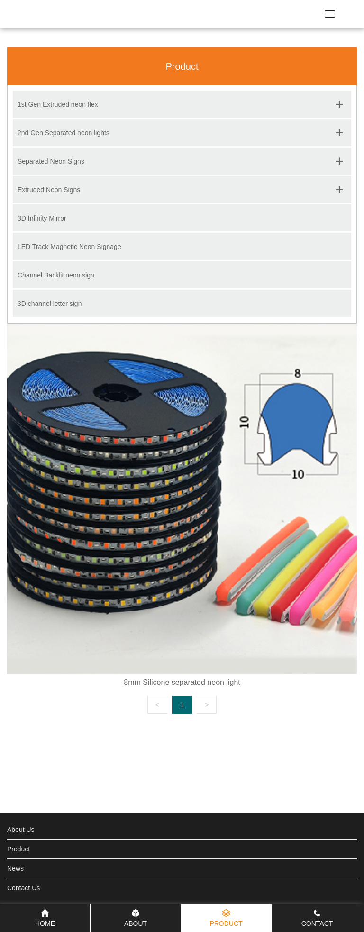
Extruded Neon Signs (49, 190)
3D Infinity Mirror (42, 218)
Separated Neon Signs (51, 161)
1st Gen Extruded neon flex (58, 104)
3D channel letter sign (50, 303)
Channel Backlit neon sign (56, 275)
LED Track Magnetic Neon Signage (69, 246)
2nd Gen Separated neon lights (63, 133)
